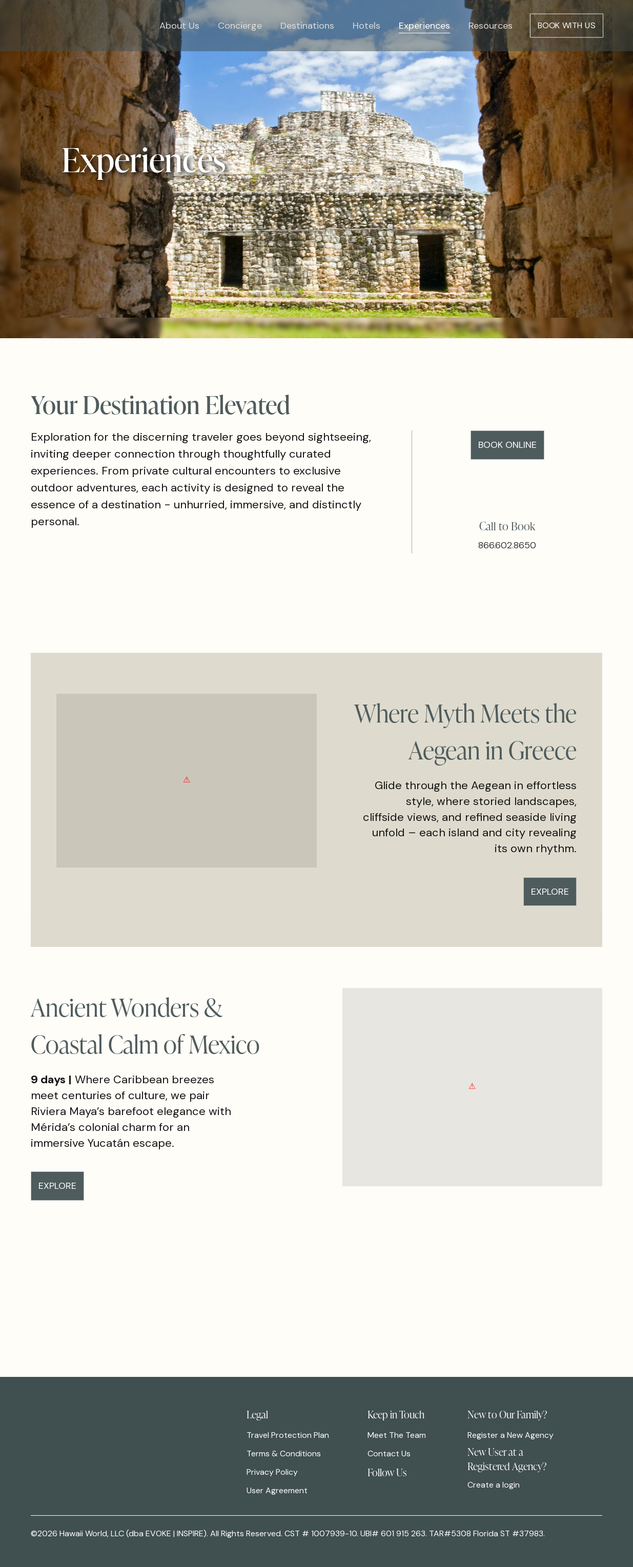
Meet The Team (396, 1435)
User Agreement (277, 1490)
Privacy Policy (272, 1472)
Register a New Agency (510, 1435)
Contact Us (389, 1453)
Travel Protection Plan (288, 1435)
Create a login (493, 1484)
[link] (374, 1486)
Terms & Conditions (284, 1453)
